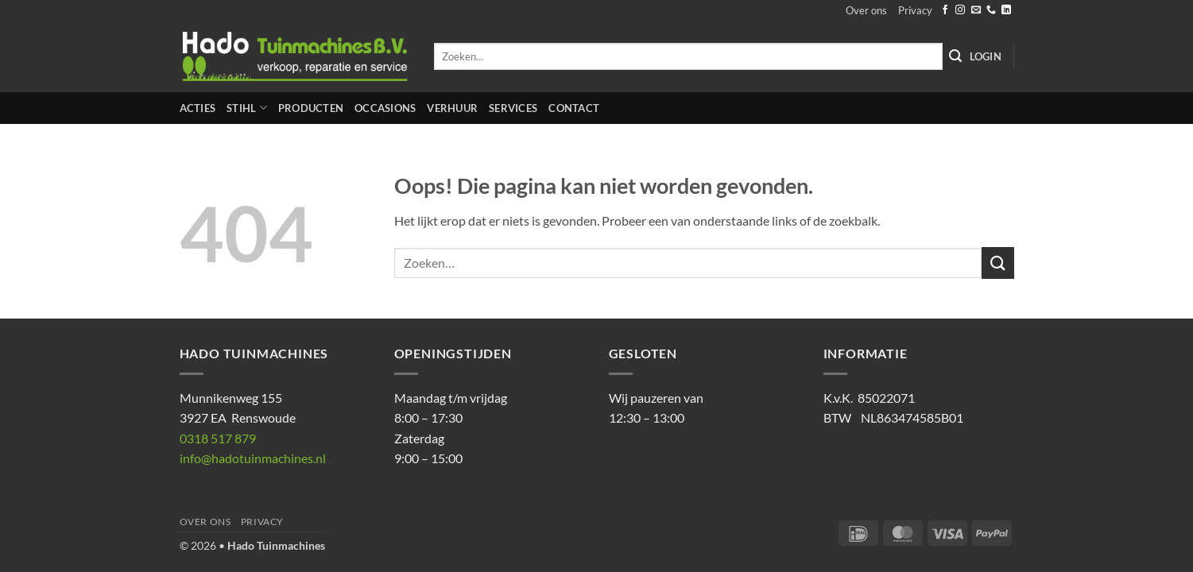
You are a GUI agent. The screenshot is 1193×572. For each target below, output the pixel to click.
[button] (985, 56)
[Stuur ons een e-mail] (976, 10)
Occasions (385, 108)
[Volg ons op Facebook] (945, 10)
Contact (573, 108)
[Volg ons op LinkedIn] (1006, 10)
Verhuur (452, 108)
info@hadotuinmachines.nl (253, 458)
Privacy (915, 10)
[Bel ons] (991, 10)
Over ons (866, 10)
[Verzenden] (956, 56)
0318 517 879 (218, 438)
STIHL (247, 107)
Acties (198, 108)
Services (513, 108)
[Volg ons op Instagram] (960, 10)
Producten (310, 108)
